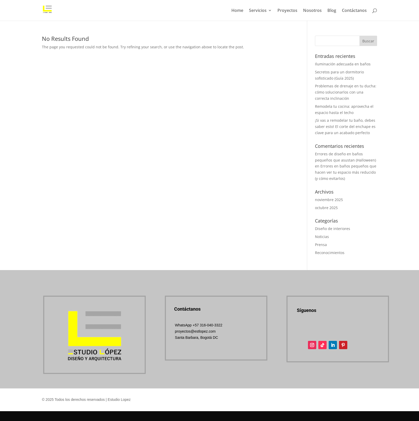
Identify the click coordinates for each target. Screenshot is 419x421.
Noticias (322, 236)
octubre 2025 (326, 207)
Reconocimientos (329, 252)
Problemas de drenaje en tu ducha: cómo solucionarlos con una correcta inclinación (345, 92)
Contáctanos (354, 11)
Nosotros (312, 11)
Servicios (258, 11)
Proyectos (287, 11)
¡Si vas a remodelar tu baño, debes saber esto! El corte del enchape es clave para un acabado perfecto (345, 126)
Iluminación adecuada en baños (343, 64)
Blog (331, 11)
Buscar (368, 41)
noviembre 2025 (329, 199)
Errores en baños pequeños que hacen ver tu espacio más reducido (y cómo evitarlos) (345, 172)
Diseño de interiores (332, 228)
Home (237, 11)
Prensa (321, 244)
